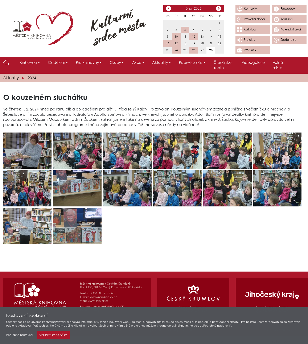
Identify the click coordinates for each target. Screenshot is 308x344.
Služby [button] (115, 62)
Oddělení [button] (56, 62)
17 (176, 43)
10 (176, 36)
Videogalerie (253, 62)
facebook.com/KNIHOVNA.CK (104, 306)
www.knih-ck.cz (98, 300)
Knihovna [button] (28, 62)
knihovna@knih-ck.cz (103, 297)
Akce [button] (136, 62)
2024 (32, 78)
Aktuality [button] (160, 62)
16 (167, 43)
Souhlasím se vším (53, 336)
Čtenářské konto (222, 65)
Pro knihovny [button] (87, 62)
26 (193, 50)
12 (193, 36)
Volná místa (278, 65)
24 (176, 50)
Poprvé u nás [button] (190, 62)
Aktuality (11, 78)
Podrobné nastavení (19, 335)
